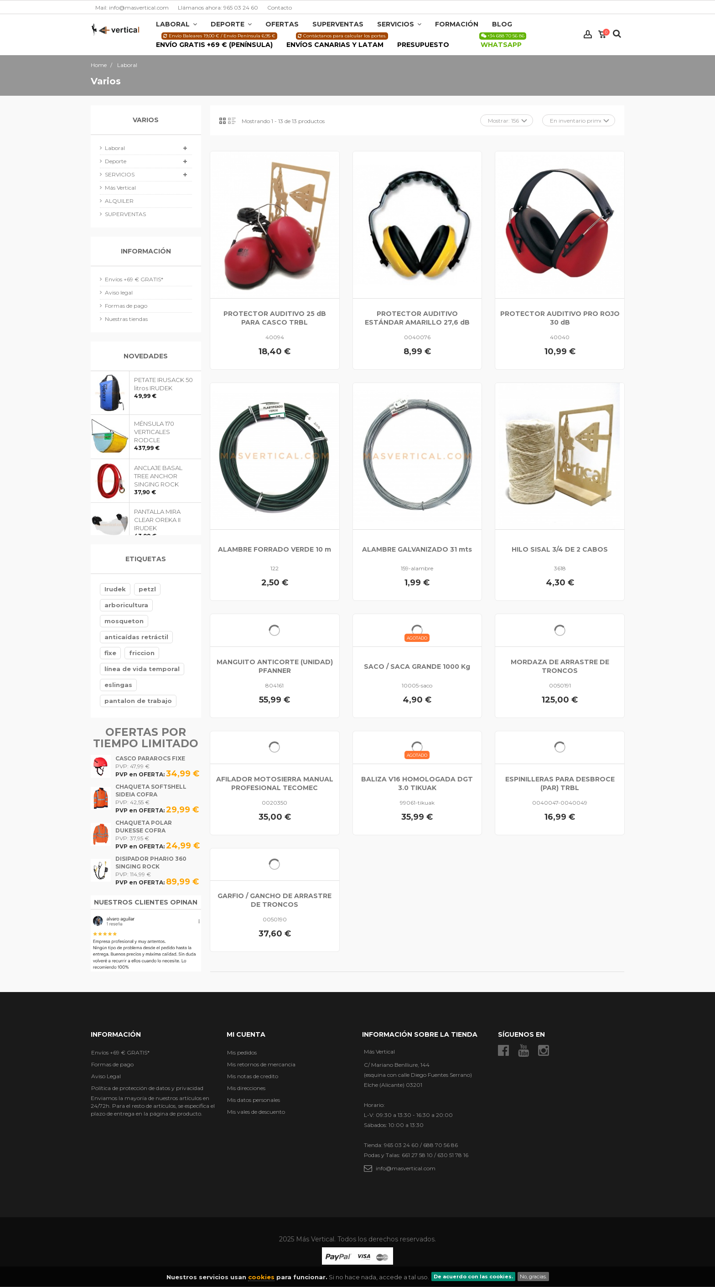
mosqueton (124, 621)
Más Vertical (120, 187)
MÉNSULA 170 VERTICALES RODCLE (154, 432)
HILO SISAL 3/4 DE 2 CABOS (560, 549)
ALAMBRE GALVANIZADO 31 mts (417, 549)
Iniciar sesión (588, 34)
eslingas (118, 684)
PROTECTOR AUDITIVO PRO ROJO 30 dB (560, 318)
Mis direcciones (246, 1088)
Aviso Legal (106, 1076)
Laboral (115, 148)
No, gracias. (533, 1276)
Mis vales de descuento (256, 1111)
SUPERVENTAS (125, 214)
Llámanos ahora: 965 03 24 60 (218, 7)
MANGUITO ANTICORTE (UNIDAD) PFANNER (275, 666)
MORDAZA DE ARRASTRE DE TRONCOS (560, 666)
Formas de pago (126, 305)
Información (146, 251)
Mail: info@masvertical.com (132, 7)
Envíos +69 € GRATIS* (134, 279)
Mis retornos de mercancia (261, 1064)
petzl (147, 589)
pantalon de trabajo (138, 700)
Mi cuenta (246, 1034)
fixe (110, 652)
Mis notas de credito (252, 1076)
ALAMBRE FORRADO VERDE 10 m (274, 549)
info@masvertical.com (405, 1168)
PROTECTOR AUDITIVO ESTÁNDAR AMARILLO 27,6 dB (417, 318)
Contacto (279, 7)
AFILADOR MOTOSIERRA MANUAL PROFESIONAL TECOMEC (274, 783)
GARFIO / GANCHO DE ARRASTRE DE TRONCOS (275, 900)
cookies (261, 1277)
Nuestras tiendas (126, 318)
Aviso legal (119, 292)
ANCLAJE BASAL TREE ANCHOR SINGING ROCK (158, 476)
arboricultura (126, 605)
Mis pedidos (242, 1052)
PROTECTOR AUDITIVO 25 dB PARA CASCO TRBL (274, 318)
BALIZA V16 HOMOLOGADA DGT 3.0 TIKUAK (417, 783)
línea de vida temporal (142, 668)
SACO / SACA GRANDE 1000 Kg (417, 666)
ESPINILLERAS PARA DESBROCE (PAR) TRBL (560, 783)
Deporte (115, 161)
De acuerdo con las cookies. (473, 1276)
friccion (142, 652)
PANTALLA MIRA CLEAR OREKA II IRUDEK (157, 520)
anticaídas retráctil (136, 637)
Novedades (146, 356)
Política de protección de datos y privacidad (147, 1088)
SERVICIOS (120, 174)
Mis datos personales (253, 1099)
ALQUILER (119, 200)
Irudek (115, 589)
